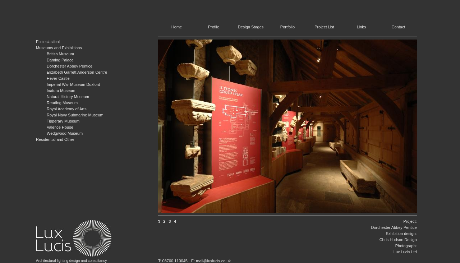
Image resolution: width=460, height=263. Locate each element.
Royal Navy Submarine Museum (75, 115)
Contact (398, 27)
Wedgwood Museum (65, 133)
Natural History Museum (68, 96)
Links (361, 27)
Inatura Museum (61, 90)
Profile (213, 27)
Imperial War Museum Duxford (73, 84)
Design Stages (251, 27)
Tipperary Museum (63, 121)
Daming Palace (60, 60)
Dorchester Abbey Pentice (69, 66)
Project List (324, 27)
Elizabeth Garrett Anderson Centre (77, 72)
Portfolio (287, 27)
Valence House (60, 127)
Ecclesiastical (48, 42)
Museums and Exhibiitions (59, 48)
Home (176, 27)
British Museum (60, 54)
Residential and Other (55, 139)
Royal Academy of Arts (67, 109)
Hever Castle (58, 78)
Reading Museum (62, 103)
